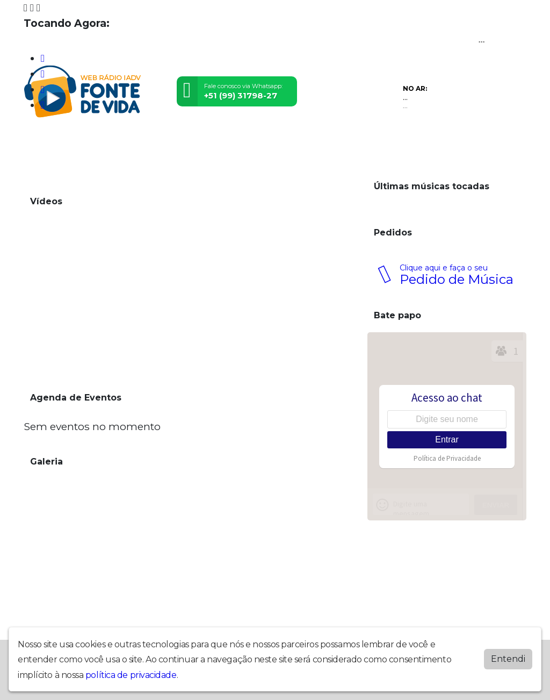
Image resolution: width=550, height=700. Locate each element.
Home (37, 142)
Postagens (247, 142)
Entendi (508, 659)
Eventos (158, 142)
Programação (80, 142)
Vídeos (125, 142)
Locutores (200, 142)
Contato (321, 142)
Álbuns (286, 142)
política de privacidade (131, 675)
